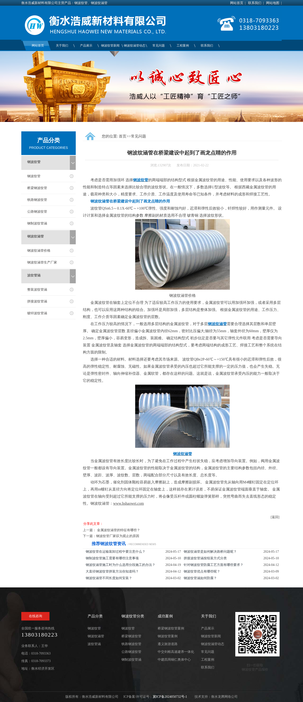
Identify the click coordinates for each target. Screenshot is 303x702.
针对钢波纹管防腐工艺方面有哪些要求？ (213, 565)
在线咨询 (35, 616)
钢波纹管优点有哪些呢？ (202, 571)
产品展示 (86, 45)
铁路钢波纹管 (37, 200)
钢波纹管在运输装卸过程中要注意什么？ (115, 551)
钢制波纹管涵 (37, 223)
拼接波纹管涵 (37, 301)
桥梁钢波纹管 (37, 188)
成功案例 (165, 616)
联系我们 (254, 3)
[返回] (275, 517)
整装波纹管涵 (37, 289)
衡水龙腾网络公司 (224, 696)
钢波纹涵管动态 (134, 45)
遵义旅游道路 (168, 644)
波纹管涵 (33, 275)
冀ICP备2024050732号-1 (170, 696)
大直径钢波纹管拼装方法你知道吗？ (112, 571)
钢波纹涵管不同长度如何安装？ (109, 578)
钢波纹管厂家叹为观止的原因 (117, 536)
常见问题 (158, 45)
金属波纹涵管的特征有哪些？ (118, 530)
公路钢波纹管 (37, 211)
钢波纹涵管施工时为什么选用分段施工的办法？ (120, 565)
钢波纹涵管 (35, 236)
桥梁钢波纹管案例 (171, 628)
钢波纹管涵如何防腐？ (200, 578)
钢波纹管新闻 (110, 45)
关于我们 (62, 45)
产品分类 (95, 616)
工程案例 (183, 45)
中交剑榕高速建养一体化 (176, 652)
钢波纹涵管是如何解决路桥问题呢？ (210, 551)
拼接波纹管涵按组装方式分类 (205, 558)
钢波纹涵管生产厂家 (42, 262)
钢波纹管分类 (132, 616)
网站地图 (272, 3)
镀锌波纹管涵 (37, 313)
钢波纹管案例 (168, 636)
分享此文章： (93, 523)
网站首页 (236, 3)
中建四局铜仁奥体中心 (174, 659)
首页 (122, 136)
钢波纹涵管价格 (38, 250)
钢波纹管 (33, 162)
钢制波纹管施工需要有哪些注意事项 (112, 558)
